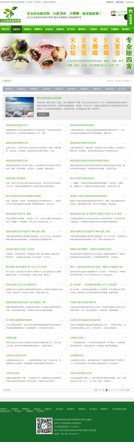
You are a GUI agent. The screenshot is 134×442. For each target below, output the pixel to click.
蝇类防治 (82, 29)
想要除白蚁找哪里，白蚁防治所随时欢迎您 (91, 249)
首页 (96, 390)
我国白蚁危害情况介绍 (17, 160)
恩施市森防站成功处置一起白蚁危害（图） (26, 302)
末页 (127, 390)
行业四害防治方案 (119, 409)
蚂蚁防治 (60, 29)
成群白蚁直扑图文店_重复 (18, 214)
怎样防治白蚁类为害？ (17, 355)
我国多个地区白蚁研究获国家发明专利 (88, 196)
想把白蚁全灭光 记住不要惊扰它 (21, 284)
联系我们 (126, 29)
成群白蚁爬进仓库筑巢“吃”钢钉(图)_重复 (25, 231)
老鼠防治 (27, 29)
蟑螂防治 (38, 29)
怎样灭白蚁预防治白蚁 (81, 373)
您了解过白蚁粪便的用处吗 (19, 320)
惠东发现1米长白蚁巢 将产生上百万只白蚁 (26, 267)
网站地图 (119, 2)
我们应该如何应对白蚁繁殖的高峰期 (23, 196)
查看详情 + (43, 114)
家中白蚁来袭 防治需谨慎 (49, 98)
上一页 (102, 390)
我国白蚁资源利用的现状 (82, 125)
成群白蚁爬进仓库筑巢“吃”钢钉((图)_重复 (90, 231)
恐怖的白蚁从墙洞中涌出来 (83, 302)
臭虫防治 (49, 29)
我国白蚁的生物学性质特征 (83, 143)
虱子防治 (122, 89)
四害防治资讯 (5, 411)
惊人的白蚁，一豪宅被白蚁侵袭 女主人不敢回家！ (94, 284)
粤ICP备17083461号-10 (70, 434)
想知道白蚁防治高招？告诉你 (20, 249)
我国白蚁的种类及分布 (17, 125)
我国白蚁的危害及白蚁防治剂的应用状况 (89, 160)
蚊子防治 (71, 29)
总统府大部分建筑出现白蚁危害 (85, 320)
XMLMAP (130, 2)
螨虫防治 (109, 89)
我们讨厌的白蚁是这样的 (82, 178)
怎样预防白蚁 (76, 355)
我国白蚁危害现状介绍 (17, 143)
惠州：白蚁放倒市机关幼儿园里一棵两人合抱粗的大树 (96, 267)
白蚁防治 (16, 29)
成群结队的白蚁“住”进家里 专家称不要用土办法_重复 (96, 214)
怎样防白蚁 (11, 338)
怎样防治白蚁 (12, 373)
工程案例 (93, 29)
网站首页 (5, 29)
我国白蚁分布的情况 (16, 178)
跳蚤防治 (97, 89)
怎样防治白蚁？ (77, 338)
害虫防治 (104, 29)
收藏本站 (109, 2)
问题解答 (115, 29)
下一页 (121, 390)
